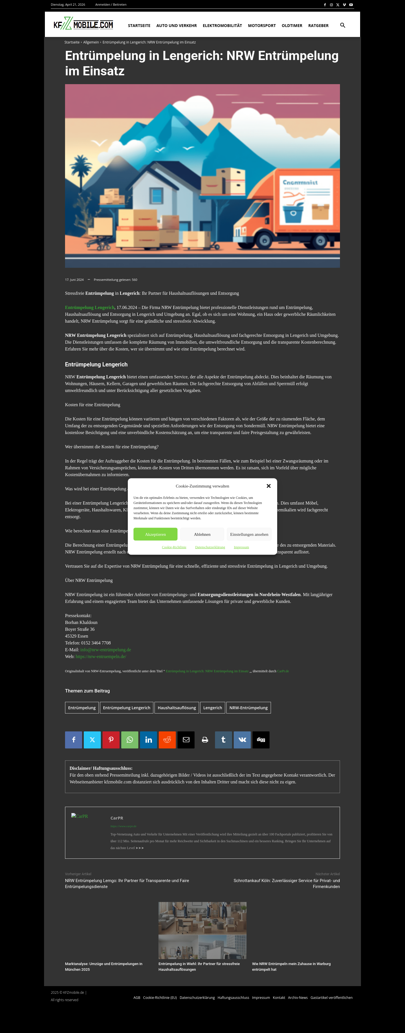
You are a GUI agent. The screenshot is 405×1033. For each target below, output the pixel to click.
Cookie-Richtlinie (174, 547)
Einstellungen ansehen (249, 534)
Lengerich (212, 707)
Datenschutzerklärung (210, 547)
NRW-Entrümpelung (248, 707)
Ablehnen (202, 534)
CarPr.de (283, 671)
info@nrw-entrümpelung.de (105, 649)
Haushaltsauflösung (177, 707)
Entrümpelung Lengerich (89, 307)
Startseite (72, 42)
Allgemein (91, 42)
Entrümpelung (82, 707)
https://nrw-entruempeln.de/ (101, 656)
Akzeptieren (155, 534)
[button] (269, 486)
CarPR (116, 818)
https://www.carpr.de (123, 826)
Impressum (241, 547)
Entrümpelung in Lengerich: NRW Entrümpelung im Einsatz (207, 671)
